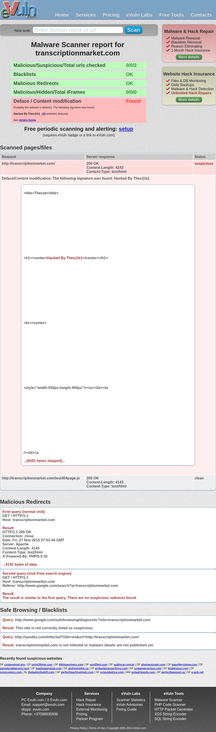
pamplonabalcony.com (14, 668)
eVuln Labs (139, 15)
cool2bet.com (98, 664)
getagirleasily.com (143, 672)
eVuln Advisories (130, 705)
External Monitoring (91, 709)
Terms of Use (97, 728)
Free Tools (171, 15)
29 (44, 113)
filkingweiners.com (71, 664)
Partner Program (89, 719)
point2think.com (42, 664)
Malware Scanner (169, 700)
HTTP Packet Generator (174, 709)
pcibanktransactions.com (111, 668)
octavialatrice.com (112, 672)
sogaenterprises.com (148, 668)
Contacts (201, 15)
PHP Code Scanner (170, 705)
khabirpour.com (178, 668)
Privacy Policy (78, 728)
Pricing (111, 15)
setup (126, 129)
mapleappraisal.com (48, 668)
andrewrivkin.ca (78, 668)
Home (62, 15)
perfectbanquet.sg (173, 672)
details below (27, 120)
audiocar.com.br (124, 664)
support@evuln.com (48, 705)
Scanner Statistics (131, 700)
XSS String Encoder (171, 714)
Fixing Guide (127, 709)
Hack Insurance (88, 705)
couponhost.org (14, 664)
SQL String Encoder (171, 719)
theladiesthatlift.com (41, 672)
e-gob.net (197, 672)
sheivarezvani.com (153, 664)
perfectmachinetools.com (77, 672)
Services (86, 15)
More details (188, 57)
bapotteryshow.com (184, 664)
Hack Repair (86, 700)
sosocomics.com (11, 672)
